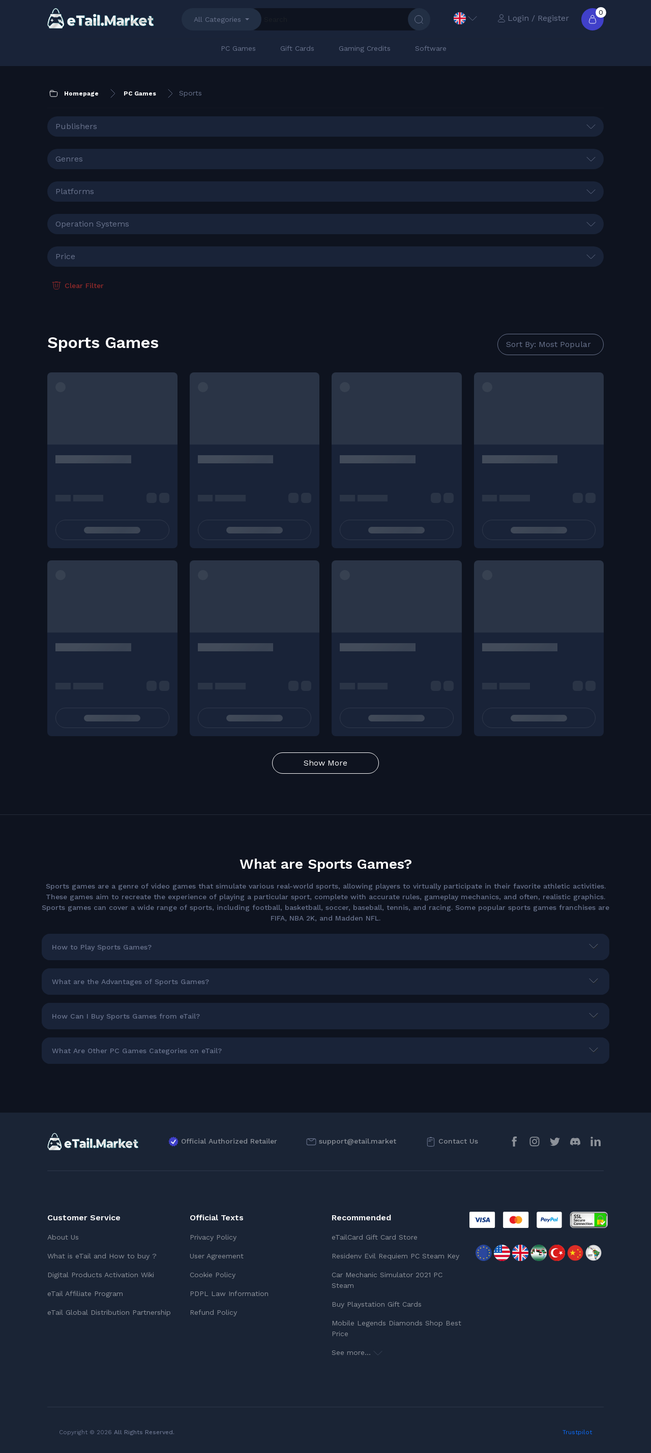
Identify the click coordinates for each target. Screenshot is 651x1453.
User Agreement (217, 1256)
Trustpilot (577, 1432)
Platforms (74, 191)
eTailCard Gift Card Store (375, 1237)
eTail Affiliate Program (85, 1293)
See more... (357, 1352)
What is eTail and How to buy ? (102, 1256)
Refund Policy (213, 1312)
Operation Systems (92, 224)
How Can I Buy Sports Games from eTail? (126, 1016)
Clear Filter (77, 285)
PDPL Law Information (229, 1293)
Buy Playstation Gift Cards (377, 1304)
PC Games (238, 48)
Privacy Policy (213, 1237)
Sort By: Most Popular (548, 344)
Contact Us (458, 1141)
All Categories (217, 19)
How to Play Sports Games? (102, 947)
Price (65, 256)
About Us (63, 1237)
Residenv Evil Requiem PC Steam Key (395, 1256)
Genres (69, 159)
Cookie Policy (212, 1275)
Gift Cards (297, 48)
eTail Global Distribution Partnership (109, 1312)
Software (431, 48)
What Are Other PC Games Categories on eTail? (137, 1051)
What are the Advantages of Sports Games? (130, 981)
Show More (325, 763)
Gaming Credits (365, 48)
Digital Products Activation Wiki (100, 1275)
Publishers (76, 126)
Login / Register (533, 18)
